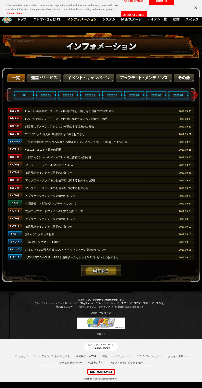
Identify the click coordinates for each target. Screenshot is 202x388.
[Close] (195, 6)
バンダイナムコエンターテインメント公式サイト (42, 356)
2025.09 (134, 95)
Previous (7, 95)
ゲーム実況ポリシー (70, 362)
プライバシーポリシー (149, 356)
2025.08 (156, 95)
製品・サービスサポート (116, 356)
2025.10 (112, 95)
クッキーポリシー (178, 356)
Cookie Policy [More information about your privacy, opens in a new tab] (14, 11)
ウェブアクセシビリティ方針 (126, 362)
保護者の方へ (96, 362)
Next (194, 95)
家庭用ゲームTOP (86, 356)
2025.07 (178, 95)
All (24, 95)
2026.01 (46, 95)
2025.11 (90, 95)
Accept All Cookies (134, 13)
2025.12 (68, 95)
